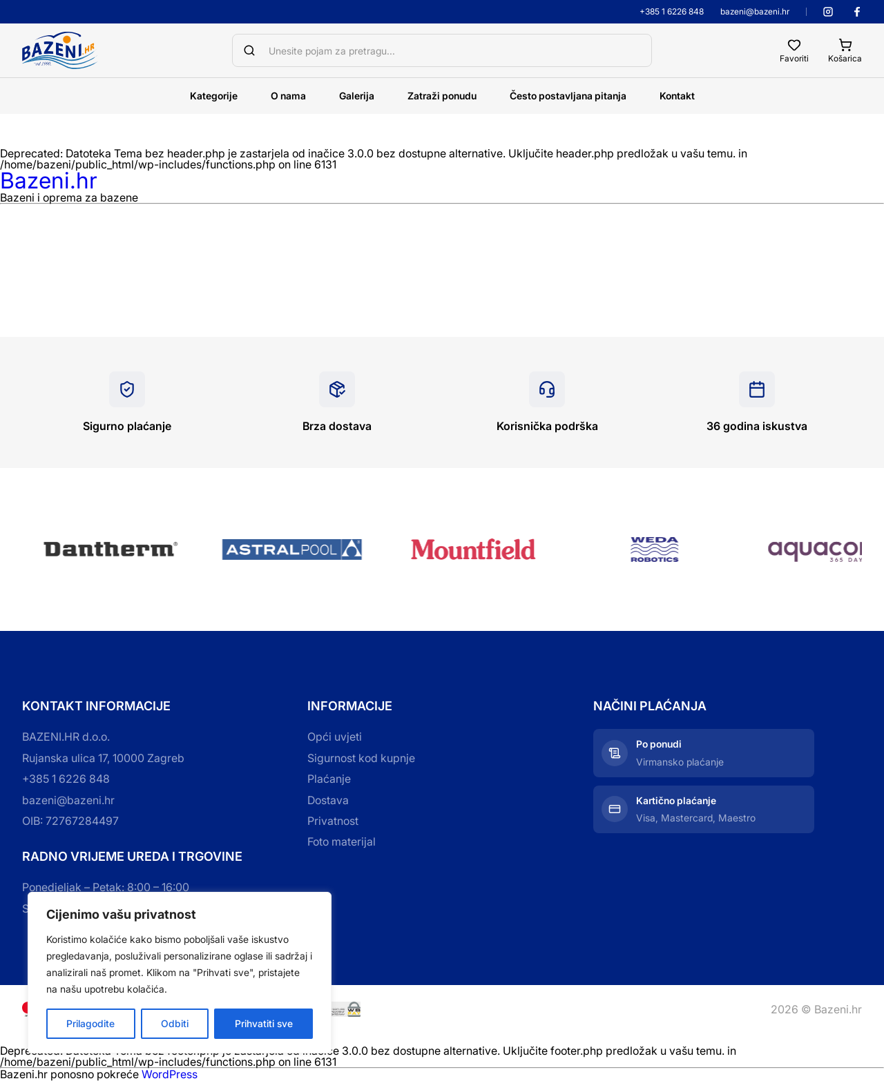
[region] (180, 972)
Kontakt (677, 95)
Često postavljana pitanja (568, 95)
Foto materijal (341, 841)
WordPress (170, 1074)
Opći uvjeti (334, 736)
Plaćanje (329, 779)
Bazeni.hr (48, 180)
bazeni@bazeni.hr (754, 12)
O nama (288, 95)
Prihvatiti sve (264, 1023)
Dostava (328, 800)
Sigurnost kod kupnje (361, 758)
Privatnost (332, 821)
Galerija (356, 95)
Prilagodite (90, 1023)
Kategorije (214, 95)
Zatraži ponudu (442, 95)
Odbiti (175, 1023)
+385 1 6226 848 (672, 12)
